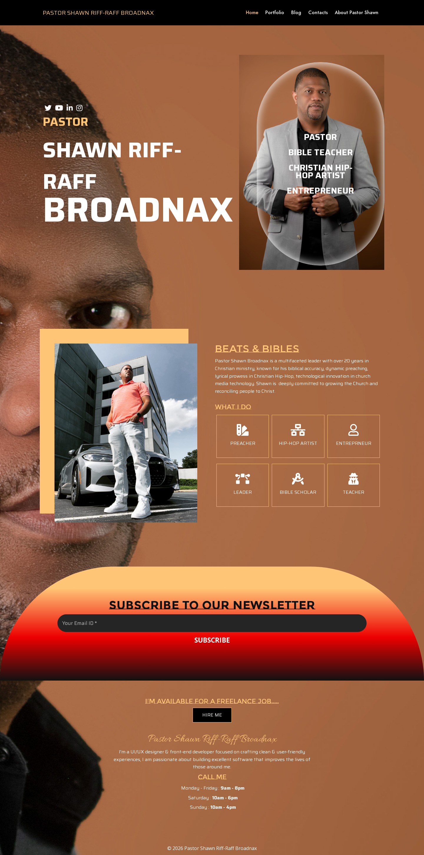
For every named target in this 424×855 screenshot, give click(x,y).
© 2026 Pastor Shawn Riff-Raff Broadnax (212, 848)
